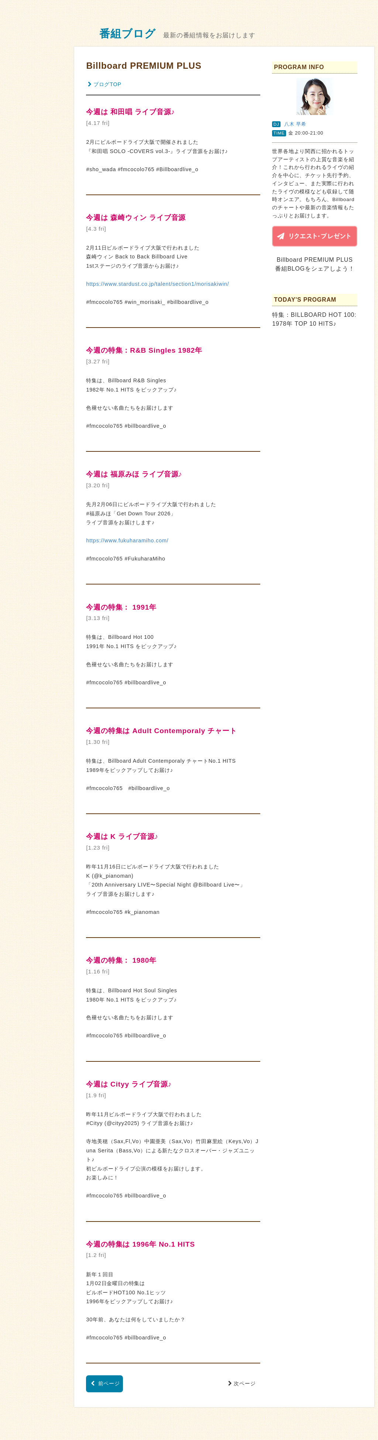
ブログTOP (104, 84)
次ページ (242, 1383)
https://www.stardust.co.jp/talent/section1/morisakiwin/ (157, 284)
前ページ (105, 1383)
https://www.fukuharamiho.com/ (127, 540)
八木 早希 (295, 124)
